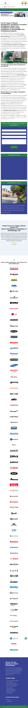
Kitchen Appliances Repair (11, 683)
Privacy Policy (9, 693)
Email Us (9, 699)
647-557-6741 (9, 701)
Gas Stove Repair (9, 681)
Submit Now (14, 147)
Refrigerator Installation (10, 690)
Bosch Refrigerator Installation (7, 11)
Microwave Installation (10, 689)
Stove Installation (9, 691)
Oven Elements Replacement (12, 684)
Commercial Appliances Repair (12, 680)
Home (2, 11)
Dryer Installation (9, 687)
